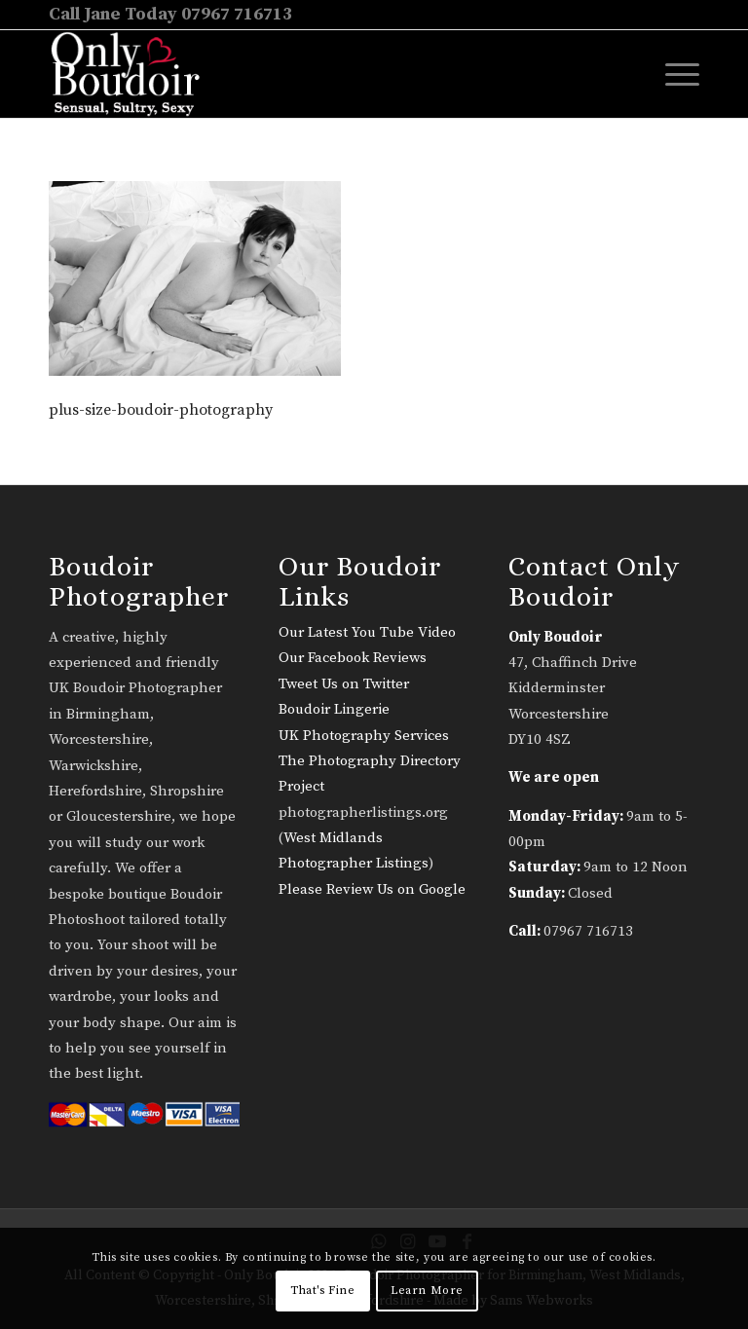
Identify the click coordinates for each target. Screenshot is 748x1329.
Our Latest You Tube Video (367, 632)
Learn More (427, 1290)
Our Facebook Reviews (353, 657)
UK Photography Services (364, 735)
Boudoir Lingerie (334, 709)
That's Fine (322, 1290)
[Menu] (672, 74)
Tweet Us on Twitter (344, 684)
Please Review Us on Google (372, 889)
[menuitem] (672, 74)
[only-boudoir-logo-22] (134, 74)
